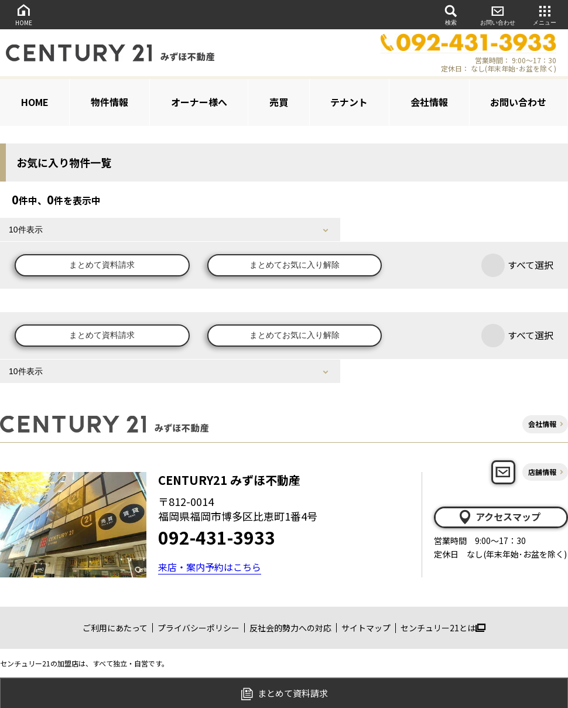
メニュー (544, 14)
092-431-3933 (216, 537)
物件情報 (109, 102)
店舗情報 (542, 472)
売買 (278, 102)
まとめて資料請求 (102, 265)
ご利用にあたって (115, 628)
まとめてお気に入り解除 (296, 265)
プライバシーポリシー (198, 628)
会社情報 (429, 102)
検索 (450, 14)
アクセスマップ (498, 517)
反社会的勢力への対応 (290, 628)
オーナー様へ (199, 102)
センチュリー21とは (443, 628)
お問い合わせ (497, 14)
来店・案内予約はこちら (209, 567)
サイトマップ (366, 628)
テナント (349, 102)
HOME (23, 14)
